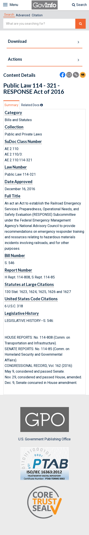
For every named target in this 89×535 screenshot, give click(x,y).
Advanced (23, 15)
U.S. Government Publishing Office (44, 424)
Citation (37, 15)
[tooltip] (41, 105)
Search (79, 5)
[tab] (9, 14)
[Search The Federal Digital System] (80, 24)
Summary (11, 105)
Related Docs (32, 105)
